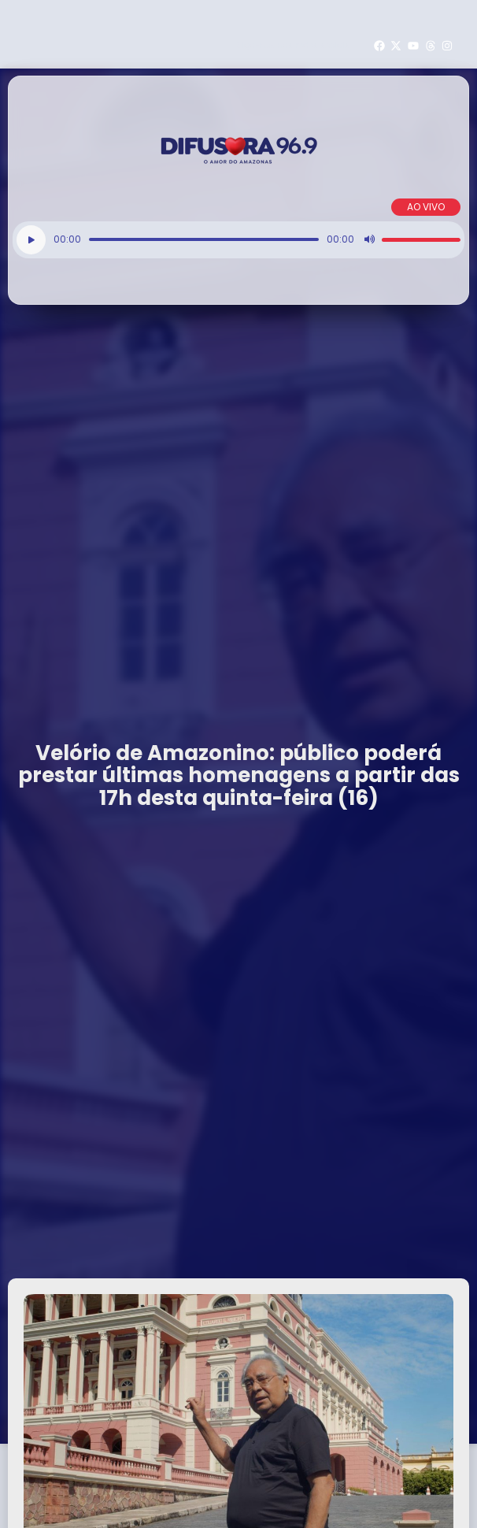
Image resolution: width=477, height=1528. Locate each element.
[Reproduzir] (31, 239)
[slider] (204, 239)
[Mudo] (369, 239)
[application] (238, 239)
